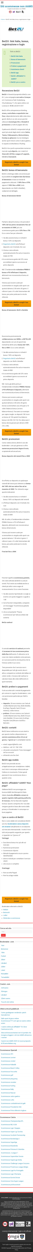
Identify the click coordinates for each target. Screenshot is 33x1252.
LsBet (5, 915)
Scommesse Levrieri (8, 1057)
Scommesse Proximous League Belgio (14, 1167)
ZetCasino (4, 988)
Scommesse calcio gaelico (10, 1096)
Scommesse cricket (8, 1061)
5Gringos (4, 991)
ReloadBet (4, 974)
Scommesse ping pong (9, 1079)
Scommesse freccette (9, 1072)
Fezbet (3, 956)
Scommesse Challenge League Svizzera (15, 1163)
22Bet (3, 967)
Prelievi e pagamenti (18, 66)
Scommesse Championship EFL (12, 1121)
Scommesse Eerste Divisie (10, 1177)
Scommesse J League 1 (9, 1153)
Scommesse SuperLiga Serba (11, 1160)
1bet (2, 945)
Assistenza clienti (17, 69)
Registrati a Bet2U (9, 244)
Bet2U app (15, 73)
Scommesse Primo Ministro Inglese (13, 1110)
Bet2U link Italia (17, 56)
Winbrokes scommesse (11, 918)
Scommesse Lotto (7, 1100)
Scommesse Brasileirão (9, 1146)
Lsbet (3, 970)
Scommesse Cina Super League (12, 1181)
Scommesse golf (7, 1075)
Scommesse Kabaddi (8, 1064)
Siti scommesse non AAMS (16, 6)
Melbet (5, 910)
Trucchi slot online (7, 1002)
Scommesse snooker (8, 1082)
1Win (3, 952)
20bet (3, 960)
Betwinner (4, 949)
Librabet (4, 963)
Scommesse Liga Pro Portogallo (12, 1170)
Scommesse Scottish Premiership (13, 1135)
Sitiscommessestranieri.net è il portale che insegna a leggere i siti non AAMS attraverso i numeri (16, 1035)
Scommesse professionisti (10, 1185)
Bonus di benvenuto (18, 59)
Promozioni (15, 63)
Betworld (6, 912)
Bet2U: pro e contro (18, 82)
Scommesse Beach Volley (10, 1068)
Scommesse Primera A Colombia (12, 1149)
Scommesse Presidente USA (11, 1107)
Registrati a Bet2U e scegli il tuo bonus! (16, 163)
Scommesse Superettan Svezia (12, 1156)
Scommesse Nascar (8, 1093)
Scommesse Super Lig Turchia (12, 1132)
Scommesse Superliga (9, 1142)
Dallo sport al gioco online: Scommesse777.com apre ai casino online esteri (16, 1021)
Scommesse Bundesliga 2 (10, 1139)
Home (3, 19)
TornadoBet (5, 977)
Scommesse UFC (7, 1054)
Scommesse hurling (8, 1086)
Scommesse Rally (7, 1089)
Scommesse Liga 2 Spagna (10, 1128)
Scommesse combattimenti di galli (13, 1103)
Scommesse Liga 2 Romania (11, 1174)
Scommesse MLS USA (9, 1125)
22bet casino (5, 998)
